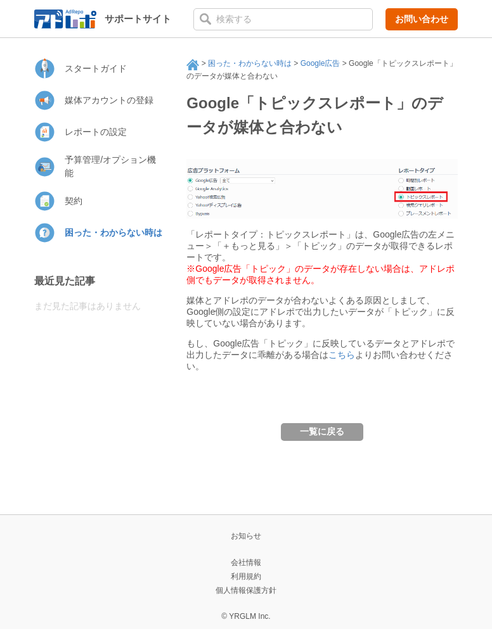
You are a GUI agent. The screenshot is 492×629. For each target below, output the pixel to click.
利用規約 (246, 576)
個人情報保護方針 (246, 590)
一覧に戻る (322, 431)
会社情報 (246, 562)
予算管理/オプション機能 (110, 166)
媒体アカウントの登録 (109, 100)
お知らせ (246, 535)
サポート (192, 64)
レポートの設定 (96, 132)
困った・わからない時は (250, 63)
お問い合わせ (421, 19)
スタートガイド (96, 68)
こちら (341, 355)
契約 (73, 201)
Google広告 (320, 63)
